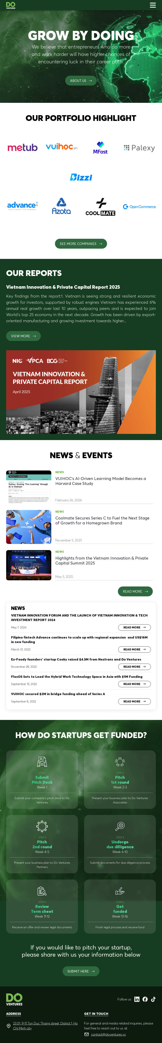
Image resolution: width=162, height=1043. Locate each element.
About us (81, 81)
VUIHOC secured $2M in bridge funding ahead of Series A (58, 694)
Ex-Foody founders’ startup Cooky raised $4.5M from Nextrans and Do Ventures (76, 659)
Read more (135, 591)
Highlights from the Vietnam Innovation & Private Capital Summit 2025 (101, 561)
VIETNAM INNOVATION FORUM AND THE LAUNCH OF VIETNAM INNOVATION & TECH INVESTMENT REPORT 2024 (79, 617)
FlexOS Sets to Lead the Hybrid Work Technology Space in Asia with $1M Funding (77, 676)
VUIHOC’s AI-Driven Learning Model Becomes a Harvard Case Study (100, 481)
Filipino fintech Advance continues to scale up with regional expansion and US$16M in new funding (79, 639)
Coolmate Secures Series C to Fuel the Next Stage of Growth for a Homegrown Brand (102, 520)
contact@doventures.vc (108, 1034)
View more (23, 336)
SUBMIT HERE (81, 971)
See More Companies (81, 244)
